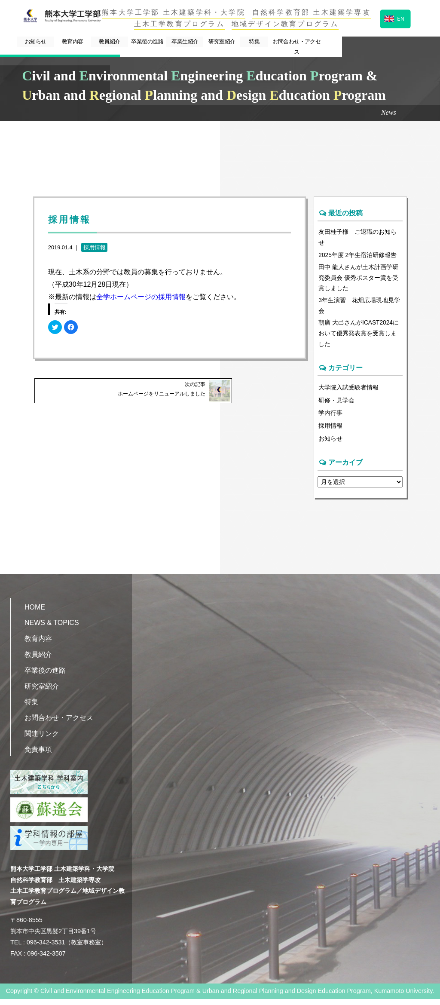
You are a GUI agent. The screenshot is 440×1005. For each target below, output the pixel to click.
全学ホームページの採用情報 (141, 296)
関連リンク (41, 739)
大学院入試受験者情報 (348, 392)
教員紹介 (141, 41)
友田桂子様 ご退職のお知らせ (357, 238)
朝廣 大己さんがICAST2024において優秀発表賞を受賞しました (359, 337)
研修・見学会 (336, 405)
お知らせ (45, 41)
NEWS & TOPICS (51, 628)
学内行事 (330, 418)
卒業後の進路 (189, 41)
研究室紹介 (285, 41)
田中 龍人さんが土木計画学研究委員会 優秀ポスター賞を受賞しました (358, 279)
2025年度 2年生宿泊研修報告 (357, 256)
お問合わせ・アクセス (381, 41)
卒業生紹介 (238, 41)
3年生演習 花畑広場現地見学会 (359, 309)
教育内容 (93, 41)
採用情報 (94, 247)
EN (394, 18)
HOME (34, 612)
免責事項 (38, 755)
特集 (327, 41)
